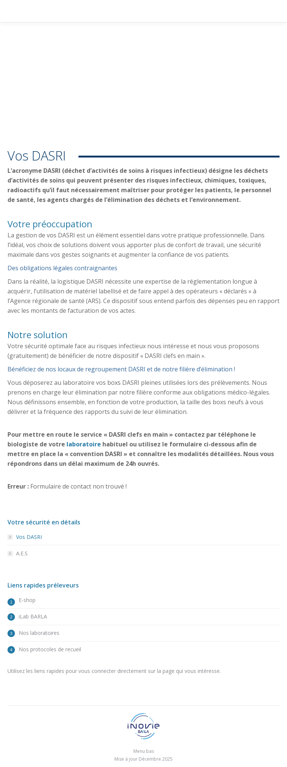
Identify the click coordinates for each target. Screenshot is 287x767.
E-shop (27, 600)
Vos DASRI (29, 536)
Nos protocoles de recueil (50, 649)
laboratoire (84, 444)
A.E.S (22, 553)
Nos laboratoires (39, 632)
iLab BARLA (33, 616)
